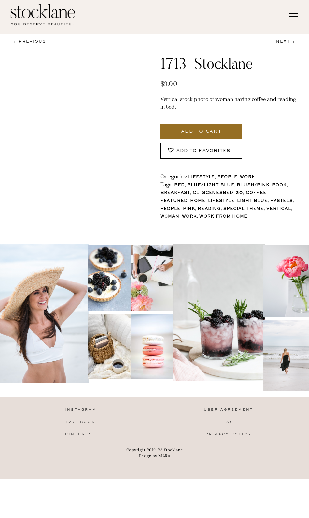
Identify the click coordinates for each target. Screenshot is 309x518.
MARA (164, 497)
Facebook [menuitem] (80, 463)
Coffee (256, 193)
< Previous (29, 41)
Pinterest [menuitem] (80, 475)
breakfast (175, 193)
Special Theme (243, 209)
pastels (281, 201)
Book (279, 185)
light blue (252, 201)
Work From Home (223, 217)
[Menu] (293, 16)
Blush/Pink (253, 185)
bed (179, 185)
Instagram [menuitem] (80, 451)
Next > (286, 41)
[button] (201, 151)
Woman (169, 217)
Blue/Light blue (210, 185)
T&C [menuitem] (228, 463)
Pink (189, 209)
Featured (174, 201)
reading (209, 209)
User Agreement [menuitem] (228, 451)
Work (247, 177)
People (227, 177)
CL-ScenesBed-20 (218, 193)
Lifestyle (201, 177)
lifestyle (221, 201)
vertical (278, 209)
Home (197, 201)
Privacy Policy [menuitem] (228, 475)
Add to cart (201, 132)
